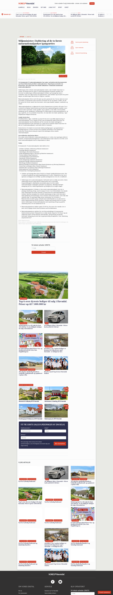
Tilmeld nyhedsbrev (104, 592)
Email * (47, 428)
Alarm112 (21, 7)
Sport (60, 7)
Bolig (29, 7)
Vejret (67, 7)
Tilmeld (92, 3)
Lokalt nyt (52, 7)
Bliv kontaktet (60, 443)
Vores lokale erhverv (50, 593)
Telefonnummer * (26, 428)
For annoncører (22, 593)
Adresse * (23, 434)
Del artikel (63, 76)
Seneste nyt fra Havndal (51, 590)
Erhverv (35, 7)
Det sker (43, 7)
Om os (20, 590)
